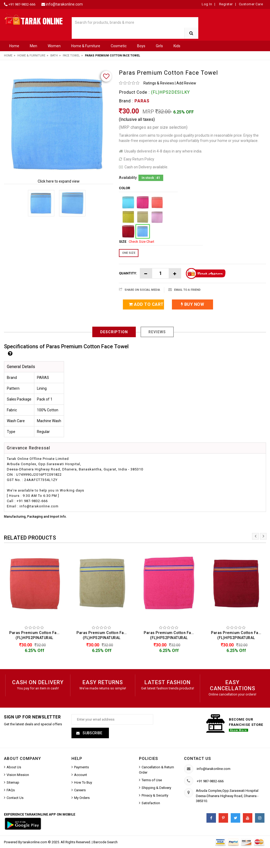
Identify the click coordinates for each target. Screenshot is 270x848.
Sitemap (13, 782)
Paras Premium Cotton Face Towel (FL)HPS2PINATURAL (35, 635)
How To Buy (83, 782)
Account (80, 775)
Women (54, 46)
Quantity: (128, 273)
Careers (80, 790)
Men (33, 46)
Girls (159, 46)
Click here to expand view (59, 181)
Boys (141, 46)
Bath (54, 55)
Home (14, 46)
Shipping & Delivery (156, 788)
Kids (176, 46)
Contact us (197, 758)
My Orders (82, 798)
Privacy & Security (155, 795)
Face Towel (71, 55)
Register (225, 4)
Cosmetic (119, 46)
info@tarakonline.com (64, 4)
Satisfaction (151, 803)
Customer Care (251, 4)
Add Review (186, 83)
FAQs (11, 790)
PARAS (142, 100)
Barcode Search (105, 842)
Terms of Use (152, 780)
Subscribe (92, 733)
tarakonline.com (35, 842)
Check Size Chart (141, 242)
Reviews (157, 332)
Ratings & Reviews (158, 83)
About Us (14, 767)
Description (114, 332)
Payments (81, 767)
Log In (207, 4)
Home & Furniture (85, 46)
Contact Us (15, 798)
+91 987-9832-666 (21, 4)
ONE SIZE (128, 253)
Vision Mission (18, 775)
